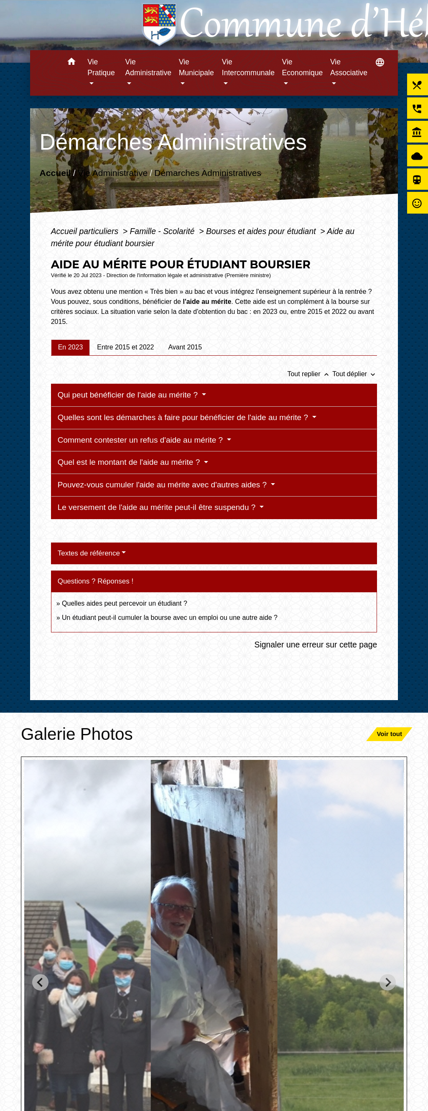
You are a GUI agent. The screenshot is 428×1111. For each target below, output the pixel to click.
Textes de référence (89, 553)
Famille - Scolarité (163, 231)
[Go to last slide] (40, 982)
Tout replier (309, 373)
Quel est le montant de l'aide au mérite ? (130, 462)
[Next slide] (388, 982)
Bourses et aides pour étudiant (262, 231)
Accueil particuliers (86, 231)
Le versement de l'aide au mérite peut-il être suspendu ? (158, 507)
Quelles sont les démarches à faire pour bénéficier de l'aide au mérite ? (184, 417)
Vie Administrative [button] (148, 67)
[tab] (70, 347)
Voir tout (389, 733)
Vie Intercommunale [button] (248, 67)
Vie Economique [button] (302, 67)
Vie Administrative (113, 173)
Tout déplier (354, 373)
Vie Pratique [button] (101, 67)
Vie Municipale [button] (196, 67)
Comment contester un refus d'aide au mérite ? (141, 440)
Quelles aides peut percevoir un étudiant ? (124, 603)
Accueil (55, 173)
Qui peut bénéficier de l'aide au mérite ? (129, 394)
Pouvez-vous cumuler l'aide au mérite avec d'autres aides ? (163, 484)
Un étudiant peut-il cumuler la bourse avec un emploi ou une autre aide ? (170, 617)
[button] (71, 63)
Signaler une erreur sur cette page (316, 644)
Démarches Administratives (207, 173)
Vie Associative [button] (348, 67)
